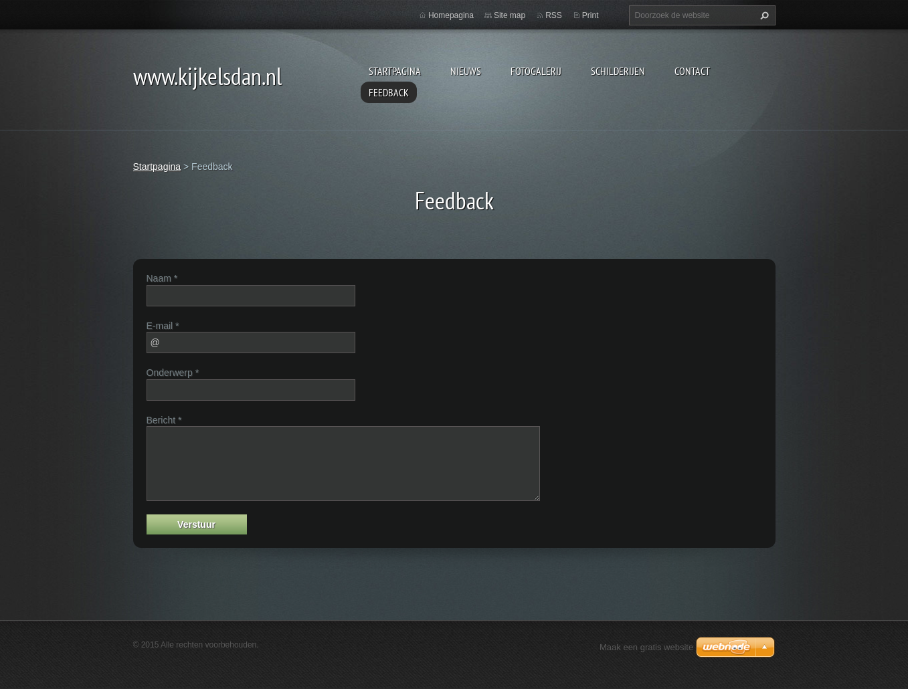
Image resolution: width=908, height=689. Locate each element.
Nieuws (465, 71)
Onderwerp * (173, 372)
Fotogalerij (536, 71)
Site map (509, 15)
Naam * (162, 278)
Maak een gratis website (646, 647)
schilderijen (618, 71)
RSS (553, 15)
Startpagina (395, 71)
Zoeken (763, 15)
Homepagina (451, 15)
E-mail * (163, 325)
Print (590, 15)
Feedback (389, 92)
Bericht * (164, 420)
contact (692, 71)
